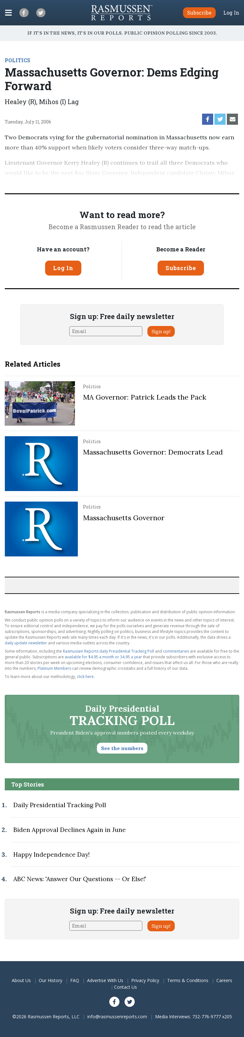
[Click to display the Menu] (8, 12)
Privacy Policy (145, 980)
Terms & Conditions (187, 980)
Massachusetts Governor (124, 517)
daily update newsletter (26, 643)
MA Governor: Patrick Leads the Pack (144, 397)
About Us (21, 980)
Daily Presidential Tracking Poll (59, 805)
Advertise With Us (105, 980)
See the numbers (122, 748)
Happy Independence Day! (51, 854)
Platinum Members (54, 668)
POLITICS (17, 60)
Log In (231, 12)
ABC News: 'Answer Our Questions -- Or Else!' (79, 879)
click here (85, 676)
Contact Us (125, 987)
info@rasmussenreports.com (117, 1017)
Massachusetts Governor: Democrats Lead (153, 452)
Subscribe (181, 268)
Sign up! (161, 331)
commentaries (176, 651)
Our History (50, 980)
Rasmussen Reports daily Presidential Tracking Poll (108, 651)
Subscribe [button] (199, 12)
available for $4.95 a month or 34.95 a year (103, 657)
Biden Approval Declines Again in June (69, 830)
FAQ (74, 980)
